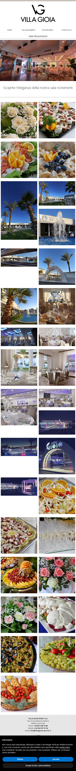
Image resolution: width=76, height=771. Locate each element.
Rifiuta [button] (20, 759)
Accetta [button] (56, 759)
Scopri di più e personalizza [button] (38, 765)
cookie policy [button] (64, 747)
